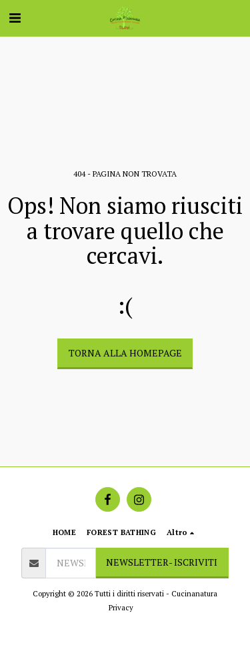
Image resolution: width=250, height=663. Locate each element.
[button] (14, 17)
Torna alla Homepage (125, 352)
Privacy (121, 607)
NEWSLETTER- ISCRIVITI (161, 562)
